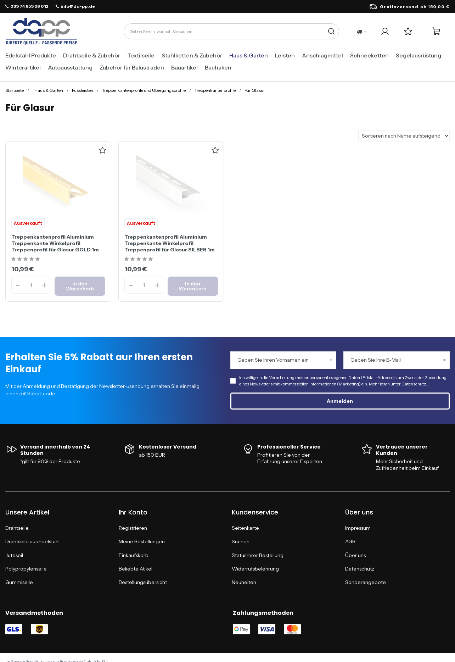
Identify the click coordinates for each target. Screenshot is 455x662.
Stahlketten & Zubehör (192, 55)
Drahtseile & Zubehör (91, 55)
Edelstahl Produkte (30, 55)
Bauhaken (218, 67)
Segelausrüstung (418, 55)
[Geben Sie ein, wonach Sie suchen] (231, 31)
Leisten (285, 55)
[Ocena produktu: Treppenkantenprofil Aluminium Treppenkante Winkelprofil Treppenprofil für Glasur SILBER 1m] (139, 259)
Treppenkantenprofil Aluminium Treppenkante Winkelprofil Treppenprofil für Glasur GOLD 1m (55, 243)
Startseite (14, 90)
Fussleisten (82, 90)
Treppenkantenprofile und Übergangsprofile (144, 90)
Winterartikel (23, 67)
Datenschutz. (414, 383)
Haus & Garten (248, 55)
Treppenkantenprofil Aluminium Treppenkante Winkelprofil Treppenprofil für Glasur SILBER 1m (169, 243)
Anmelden (340, 401)
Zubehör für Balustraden (132, 67)
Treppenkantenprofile (215, 90)
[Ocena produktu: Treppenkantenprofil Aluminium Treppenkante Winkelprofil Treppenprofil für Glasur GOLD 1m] (26, 259)
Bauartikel (184, 67)
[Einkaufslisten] (408, 31)
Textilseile (141, 55)
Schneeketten (369, 55)
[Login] (385, 31)
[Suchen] (331, 31)
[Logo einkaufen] (41, 31)
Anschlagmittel (322, 55)
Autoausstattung (70, 67)
